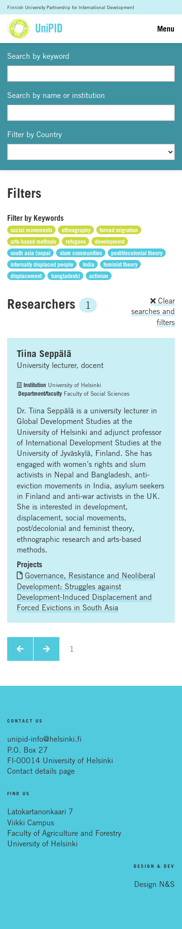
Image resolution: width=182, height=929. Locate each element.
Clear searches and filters (153, 311)
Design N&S (154, 884)
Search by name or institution (56, 95)
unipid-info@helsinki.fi (44, 739)
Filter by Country (34, 134)
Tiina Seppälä (44, 353)
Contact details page (41, 771)
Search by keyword (38, 56)
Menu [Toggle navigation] (165, 28)
